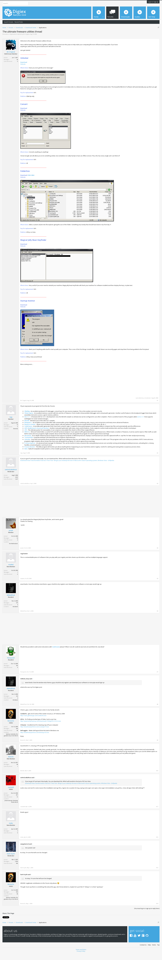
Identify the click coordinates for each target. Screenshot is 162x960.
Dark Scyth (11, 861)
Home (154, 952)
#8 (157, 711)
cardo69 (11, 794)
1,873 (16, 484)
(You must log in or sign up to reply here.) (147, 915)
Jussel (11, 537)
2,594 (16, 868)
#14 (157, 910)
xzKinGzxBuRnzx (11, 477)
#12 (157, 844)
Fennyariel (11, 665)
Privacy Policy (81, 958)
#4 (157, 555)
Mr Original (26, 41)
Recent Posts (19, 22)
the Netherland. (13, 550)
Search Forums (8, 22)
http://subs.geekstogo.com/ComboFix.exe (33, 723)
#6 (157, 618)
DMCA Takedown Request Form (59, 34)
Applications (13, 41)
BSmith (11, 764)
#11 (157, 813)
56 (17, 66)
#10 (157, 778)
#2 (157, 460)
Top (158, 952)
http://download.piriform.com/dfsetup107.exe (34, 739)
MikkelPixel (11, 602)
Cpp (11, 424)
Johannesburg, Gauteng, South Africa (11, 808)
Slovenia (15, 435)
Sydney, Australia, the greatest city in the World (11, 742)
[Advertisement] (140, 61)
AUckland (15, 613)
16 (17, 545)
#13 (157, 875)
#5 (157, 585)
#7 (157, 679)
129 (17, 610)
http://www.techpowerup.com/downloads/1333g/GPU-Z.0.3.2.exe (40, 728)
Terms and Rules (81, 957)
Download (23, 69)
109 (17, 672)
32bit (29, 182)
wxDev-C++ (140, 424)
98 (17, 771)
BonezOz (11, 728)
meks (11, 830)
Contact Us (143, 952)
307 (17, 802)
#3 (157, 490)
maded (10, 572)
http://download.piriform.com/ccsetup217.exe (34, 734)
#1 (157, 407)
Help (149, 952)
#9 (157, 747)
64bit (32, 182)
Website (23, 71)
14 (17, 432)
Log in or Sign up (153, 2)
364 (17, 735)
